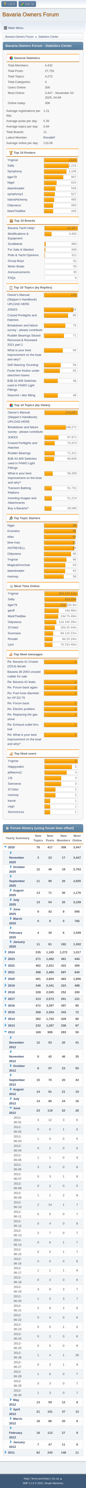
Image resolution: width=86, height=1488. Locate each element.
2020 (11, 979)
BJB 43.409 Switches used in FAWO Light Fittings (21, 385)
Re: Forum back (18, 703)
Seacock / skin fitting (21, 395)
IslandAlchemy (17, 199)
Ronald (12, 639)
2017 (11, 999)
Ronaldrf (49, 137)
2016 (11, 1005)
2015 (11, 1012)
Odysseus (14, 205)
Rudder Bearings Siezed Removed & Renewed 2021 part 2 (23, 340)
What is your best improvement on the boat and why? (24, 354)
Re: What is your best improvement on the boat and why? (24, 739)
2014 (11, 1019)
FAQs (11, 278)
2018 (11, 992)
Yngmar (12, 160)
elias (10, 536)
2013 (11, 1025)
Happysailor (16, 766)
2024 (11, 952)
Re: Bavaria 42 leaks (21, 682)
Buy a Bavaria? (18, 508)
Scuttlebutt (15, 244)
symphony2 (15, 194)
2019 (11, 985)
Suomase (14, 633)
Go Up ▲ (57, 1478)
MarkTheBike (16, 211)
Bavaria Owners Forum (30, 14)
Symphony (14, 171)
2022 (11, 965)
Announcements (19, 272)
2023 (11, 959)
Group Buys (16, 261)
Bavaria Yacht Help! (21, 228)
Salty (10, 165)
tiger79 (12, 177)
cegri (11, 806)
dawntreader (15, 188)
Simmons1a (16, 812)
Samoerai (14, 783)
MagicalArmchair (18, 565)
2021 (11, 972)
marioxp (12, 576)
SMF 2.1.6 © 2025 (33, 1483)
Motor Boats (16, 266)
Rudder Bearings (19, 453)
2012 (11, 1032)
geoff (11, 610)
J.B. (10, 778)
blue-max (13, 542)
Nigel (10, 182)
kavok (12, 800)
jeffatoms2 (15, 772)
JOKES (12, 309)
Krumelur (13, 531)
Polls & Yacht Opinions (23, 255)
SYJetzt (13, 627)
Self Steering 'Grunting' (23, 365)
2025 (11, 847)
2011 (11, 1452)
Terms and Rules (40, 1478)
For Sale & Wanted (20, 249)
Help (26, 1478)
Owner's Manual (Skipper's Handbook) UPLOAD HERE (22, 299)
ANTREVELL (16, 548)
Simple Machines (53, 1483)
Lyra (11, 644)
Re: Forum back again (22, 687)
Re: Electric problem (21, 709)
